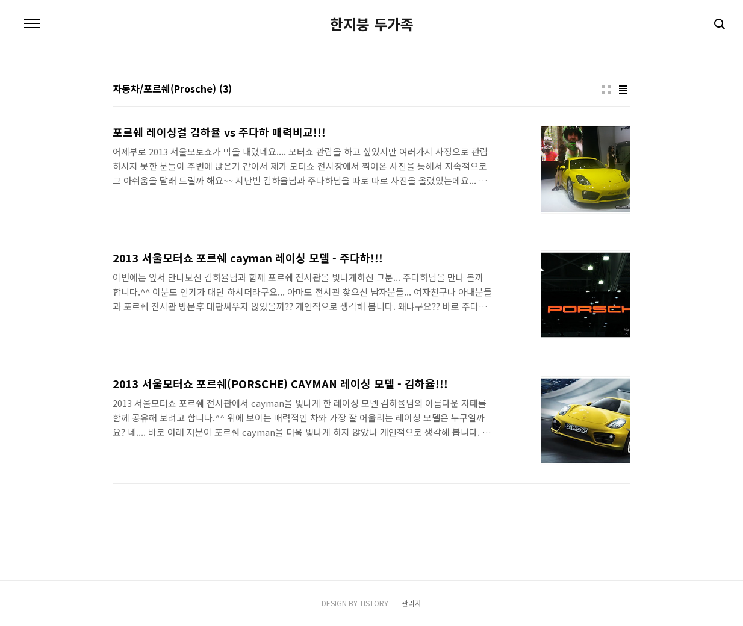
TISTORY (373, 603)
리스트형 (623, 89)
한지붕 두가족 (372, 24)
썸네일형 (606, 89)
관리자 (411, 603)
